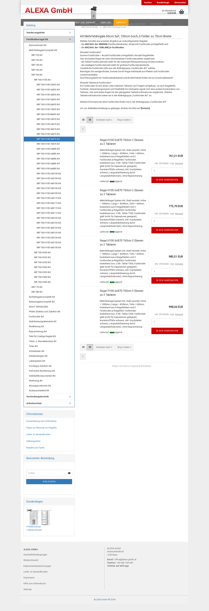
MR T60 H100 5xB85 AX (48, 170)
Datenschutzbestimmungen (37, 573)
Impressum (29, 584)
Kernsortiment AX (37, 52)
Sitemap (27, 596)
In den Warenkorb (167, 187)
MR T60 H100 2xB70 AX (48, 126)
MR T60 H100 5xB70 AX (48, 141)
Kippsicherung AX (38, 338)
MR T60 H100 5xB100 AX (49, 195)
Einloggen (49, 488)
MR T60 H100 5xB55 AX (48, 106)
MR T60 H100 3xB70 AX (48, 131)
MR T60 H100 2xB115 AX (49, 205)
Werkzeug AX (36, 387)
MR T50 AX (37, 76)
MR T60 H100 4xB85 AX (48, 165)
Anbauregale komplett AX (42, 308)
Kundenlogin (163, 2)
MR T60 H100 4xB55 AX (48, 101)
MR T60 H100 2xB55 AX (48, 91)
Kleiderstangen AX (38, 363)
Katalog (121, 22)
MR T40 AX (37, 71)
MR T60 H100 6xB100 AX (49, 200)
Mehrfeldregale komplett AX (43, 57)
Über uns (106, 22)
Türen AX (33, 353)
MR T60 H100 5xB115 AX (49, 220)
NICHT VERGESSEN (38, 313)
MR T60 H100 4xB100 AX (49, 190)
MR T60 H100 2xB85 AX (48, 155)
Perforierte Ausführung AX (42, 377)
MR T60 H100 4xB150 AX (49, 254)
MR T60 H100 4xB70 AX (48, 136)
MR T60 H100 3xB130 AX (49, 229)
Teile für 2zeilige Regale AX (42, 343)
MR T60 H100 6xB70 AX (48, 146)
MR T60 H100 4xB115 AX (49, 215)
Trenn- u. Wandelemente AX (42, 348)
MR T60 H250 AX (42, 269)
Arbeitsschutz (34, 410)
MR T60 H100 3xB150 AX (49, 249)
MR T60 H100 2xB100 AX (49, 180)
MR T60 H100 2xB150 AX (49, 244)
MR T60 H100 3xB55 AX (48, 96)
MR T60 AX (37, 81)
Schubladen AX (36, 358)
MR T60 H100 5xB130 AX (49, 239)
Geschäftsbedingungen (35, 561)
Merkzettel (180, 2)
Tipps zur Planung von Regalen (41, 434)
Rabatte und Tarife (35, 454)
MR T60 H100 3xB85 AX (48, 160)
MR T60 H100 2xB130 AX (49, 225)
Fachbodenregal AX (37, 46)
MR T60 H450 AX (42, 289)
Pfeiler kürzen (34, 533)
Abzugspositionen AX (40, 392)
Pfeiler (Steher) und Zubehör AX (44, 318)
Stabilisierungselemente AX (42, 328)
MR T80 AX (37, 298)
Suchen (148, 2)
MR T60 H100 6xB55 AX (48, 111)
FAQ (45, 22)
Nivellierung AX (36, 333)
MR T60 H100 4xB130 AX (49, 234)
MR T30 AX (37, 67)
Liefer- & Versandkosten (38, 441)
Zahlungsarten (33, 448)
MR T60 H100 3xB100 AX (49, 185)
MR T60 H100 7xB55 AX (48, 116)
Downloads (31, 22)
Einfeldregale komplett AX (42, 303)
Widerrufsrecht (30, 567)
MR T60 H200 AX (42, 259)
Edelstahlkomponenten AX (42, 382)
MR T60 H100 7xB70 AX (48, 150)
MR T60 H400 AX (42, 284)
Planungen (58, 22)
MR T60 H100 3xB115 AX (49, 210)
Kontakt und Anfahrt (82, 22)
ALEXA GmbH (101, 606)
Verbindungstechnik (37, 403)
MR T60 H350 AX (42, 279)
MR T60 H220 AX (42, 264)
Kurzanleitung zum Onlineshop (41, 428)
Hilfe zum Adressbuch (34, 590)
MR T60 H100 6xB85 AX (48, 175)
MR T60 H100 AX (42, 86)
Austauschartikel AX (39, 397)
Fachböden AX (36, 323)
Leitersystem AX (37, 368)
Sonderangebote (35, 39)
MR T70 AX (37, 294)
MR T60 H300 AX (42, 274)
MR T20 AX (37, 62)
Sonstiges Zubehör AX (40, 373)
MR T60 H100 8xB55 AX (48, 121)
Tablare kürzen (34, 537)
